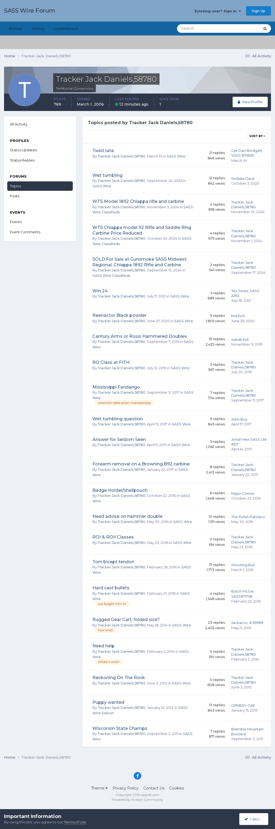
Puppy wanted (108, 702)
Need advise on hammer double (127, 516)
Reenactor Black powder (119, 315)
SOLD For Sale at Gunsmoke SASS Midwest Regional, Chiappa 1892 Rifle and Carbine (139, 262)
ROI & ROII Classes (113, 537)
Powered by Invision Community (137, 800)
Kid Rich (238, 316)
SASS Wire (176, 156)
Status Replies (22, 160)
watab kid (239, 339)
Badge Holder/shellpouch (119, 490)
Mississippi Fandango (116, 387)
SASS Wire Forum (29, 10)
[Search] (201, 28)
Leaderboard (66, 28)
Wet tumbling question (117, 418)
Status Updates (23, 150)
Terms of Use (75, 822)
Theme (99, 788)
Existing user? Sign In (218, 11)
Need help (103, 645)
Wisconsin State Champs (119, 728)
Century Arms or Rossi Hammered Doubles (139, 336)
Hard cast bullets (110, 587)
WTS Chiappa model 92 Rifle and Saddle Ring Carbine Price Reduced (141, 230)
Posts (14, 196)
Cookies (176, 788)
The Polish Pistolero (248, 517)
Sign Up (258, 11)
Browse (15, 28)
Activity (38, 28)
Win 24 (100, 290)
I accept (254, 819)
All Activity (18, 124)
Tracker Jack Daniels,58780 (121, 156)
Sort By (257, 136)
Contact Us (153, 788)
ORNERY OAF (243, 705)
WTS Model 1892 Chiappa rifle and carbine (138, 201)
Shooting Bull (243, 565)
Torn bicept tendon (113, 561)
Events (15, 222)
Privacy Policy (126, 788)
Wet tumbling (107, 175)
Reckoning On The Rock (118, 677)
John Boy (239, 419)
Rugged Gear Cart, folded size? (126, 619)
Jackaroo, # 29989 (247, 622)
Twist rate (103, 150)
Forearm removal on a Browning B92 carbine (141, 463)
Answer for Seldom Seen (119, 439)
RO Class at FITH (110, 362)
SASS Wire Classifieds (111, 275)
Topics (15, 186)
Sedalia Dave (243, 178)
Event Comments (25, 232)
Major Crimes (242, 493)
